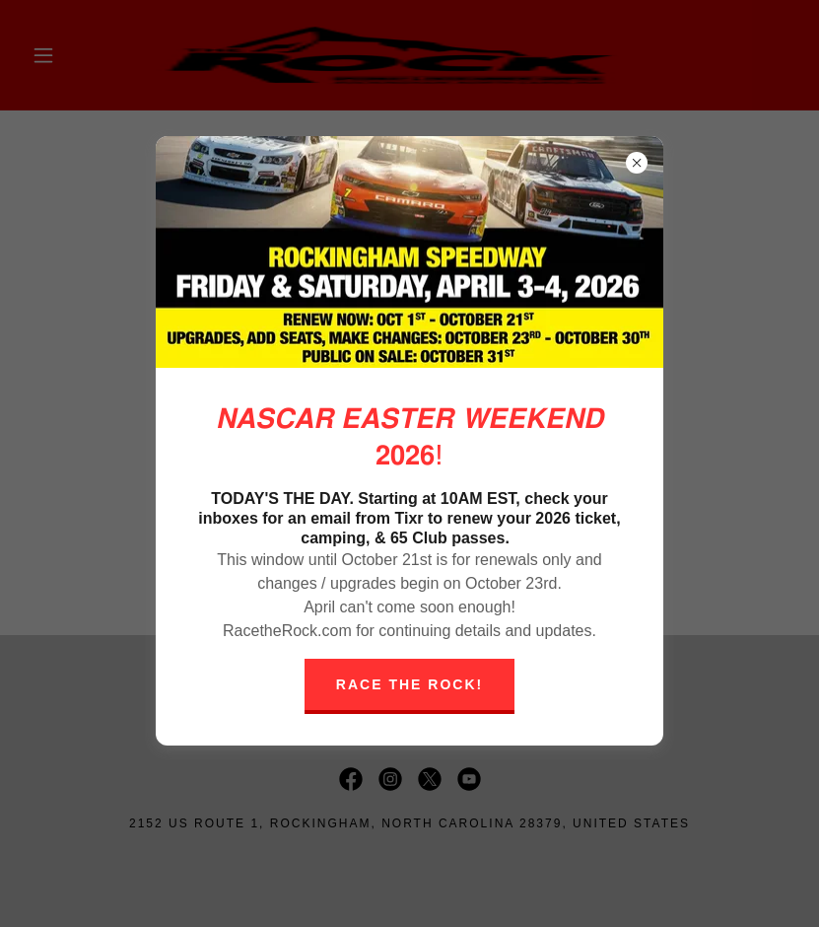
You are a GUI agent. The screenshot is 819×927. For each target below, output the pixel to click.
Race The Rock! (409, 684)
